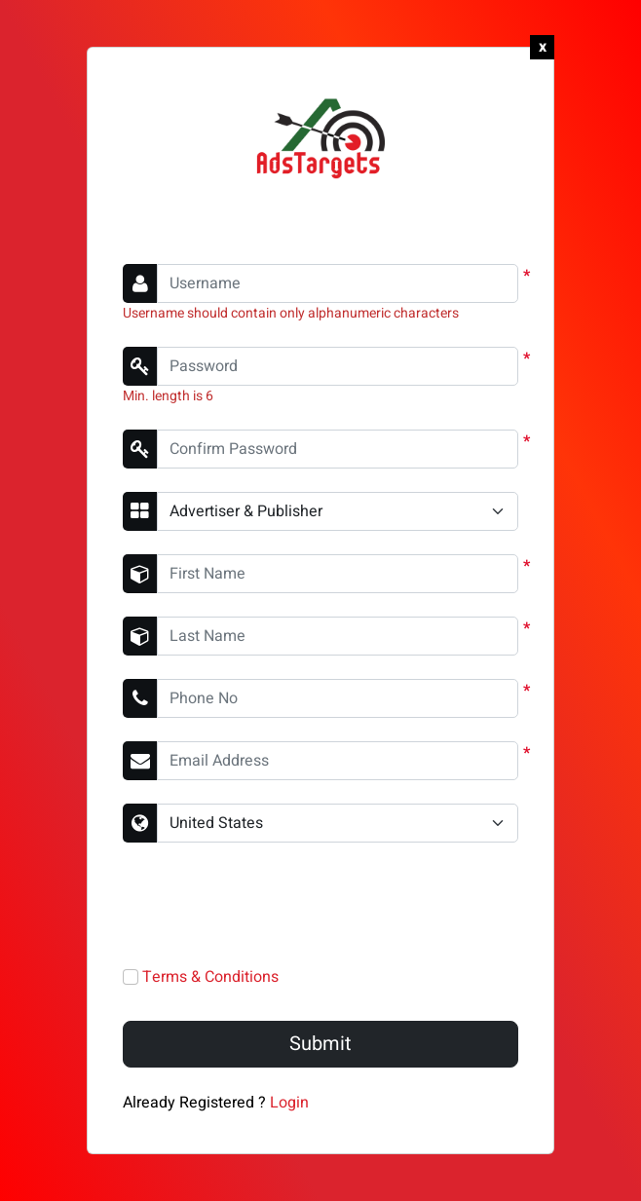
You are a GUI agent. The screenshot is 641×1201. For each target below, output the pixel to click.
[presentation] (271, 904)
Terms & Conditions (210, 977)
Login (289, 1102)
